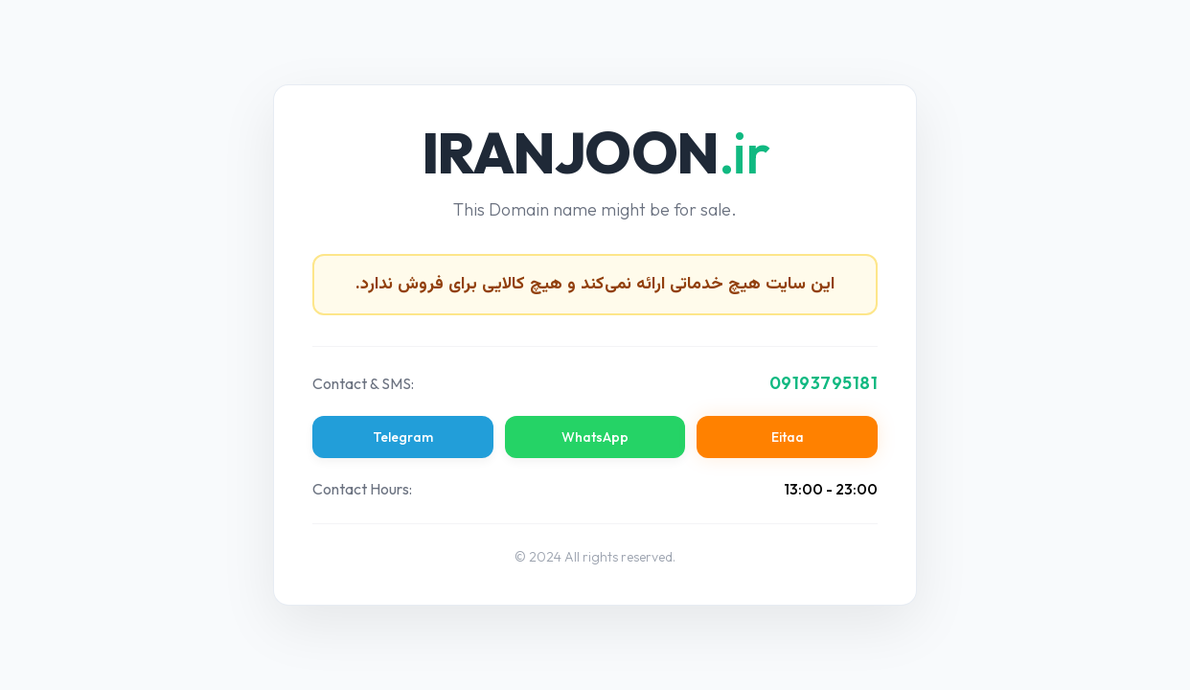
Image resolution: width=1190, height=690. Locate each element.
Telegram (403, 437)
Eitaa (787, 437)
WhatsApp (595, 437)
